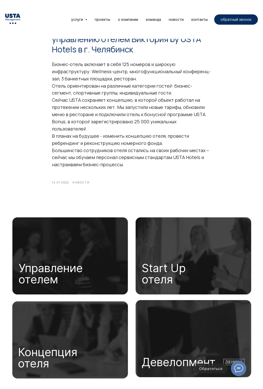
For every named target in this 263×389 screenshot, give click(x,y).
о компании (128, 19)
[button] (236, 19)
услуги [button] (77, 19)
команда (153, 19)
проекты (102, 19)
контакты (199, 19)
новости (176, 19)
